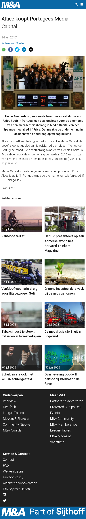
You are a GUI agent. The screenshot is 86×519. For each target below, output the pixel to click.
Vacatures (57, 442)
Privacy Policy (13, 477)
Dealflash (9, 407)
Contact (8, 460)
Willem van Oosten (13, 43)
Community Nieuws (16, 424)
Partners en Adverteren (66, 401)
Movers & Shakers (16, 419)
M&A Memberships (63, 424)
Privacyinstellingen (16, 489)
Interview (9, 401)
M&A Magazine (61, 436)
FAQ (6, 465)
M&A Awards (12, 430)
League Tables (13, 413)
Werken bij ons (13, 471)
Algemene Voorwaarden (20, 483)
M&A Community (62, 419)
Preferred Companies (65, 407)
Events (55, 413)
